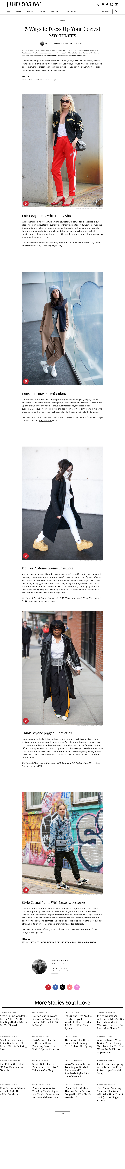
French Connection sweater (47, 598)
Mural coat (63, 418)
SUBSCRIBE (104, 11)
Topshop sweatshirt (43, 418)
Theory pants (80, 418)
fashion (62, 21)
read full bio (55, 973)
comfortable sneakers (83, 222)
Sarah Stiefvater (55, 43)
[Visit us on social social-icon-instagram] (111, 4)
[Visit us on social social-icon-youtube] (116, 4)
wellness (56, 12)
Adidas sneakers (84, 929)
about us (71, 12)
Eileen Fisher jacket (92, 598)
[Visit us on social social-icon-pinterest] (103, 4)
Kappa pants (68, 763)
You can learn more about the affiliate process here (66, 55)
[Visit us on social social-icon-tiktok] (98, 4)
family (42, 12)
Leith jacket (84, 763)
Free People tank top (43, 243)
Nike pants (65, 929)
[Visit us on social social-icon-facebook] (107, 4)
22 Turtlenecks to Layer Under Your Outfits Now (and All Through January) (59, 942)
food (30, 12)
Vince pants (70, 598)
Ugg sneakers (45, 421)
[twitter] (62, 987)
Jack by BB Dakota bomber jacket (74, 243)
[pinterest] (26, 203)
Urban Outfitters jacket (44, 929)
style (18, 12)
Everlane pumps (49, 246)
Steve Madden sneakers (39, 601)
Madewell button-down (45, 763)
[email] (77, 987)
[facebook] (55, 987)
